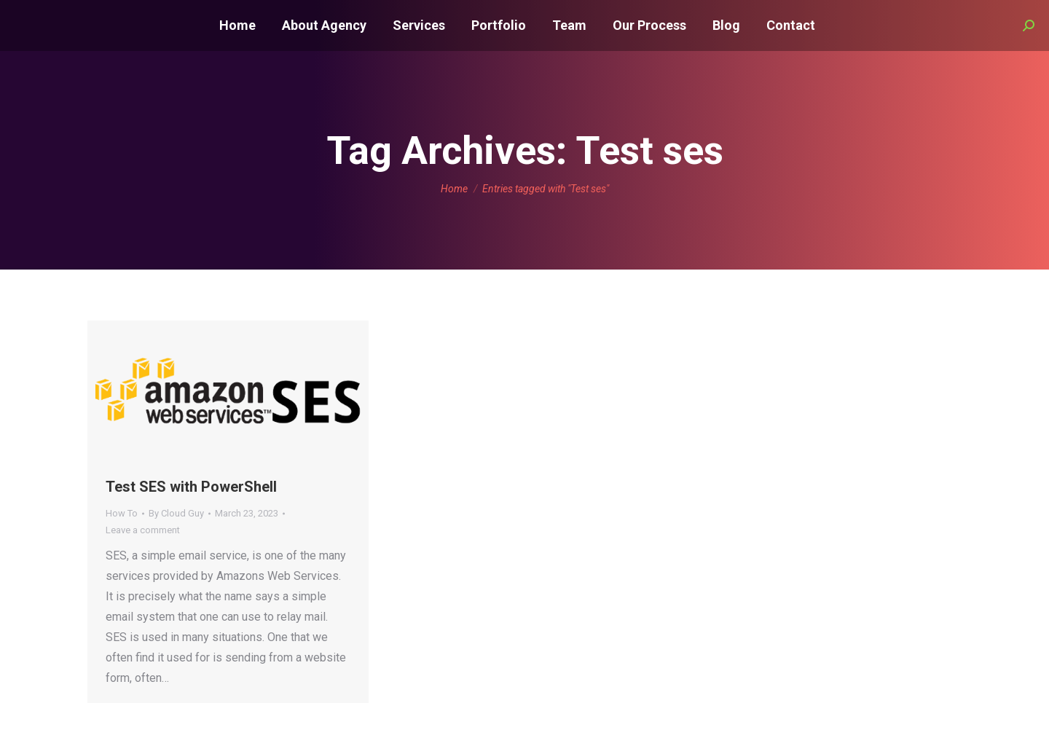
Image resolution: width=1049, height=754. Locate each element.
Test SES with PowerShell (191, 486)
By (176, 513)
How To (122, 513)
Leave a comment (143, 530)
